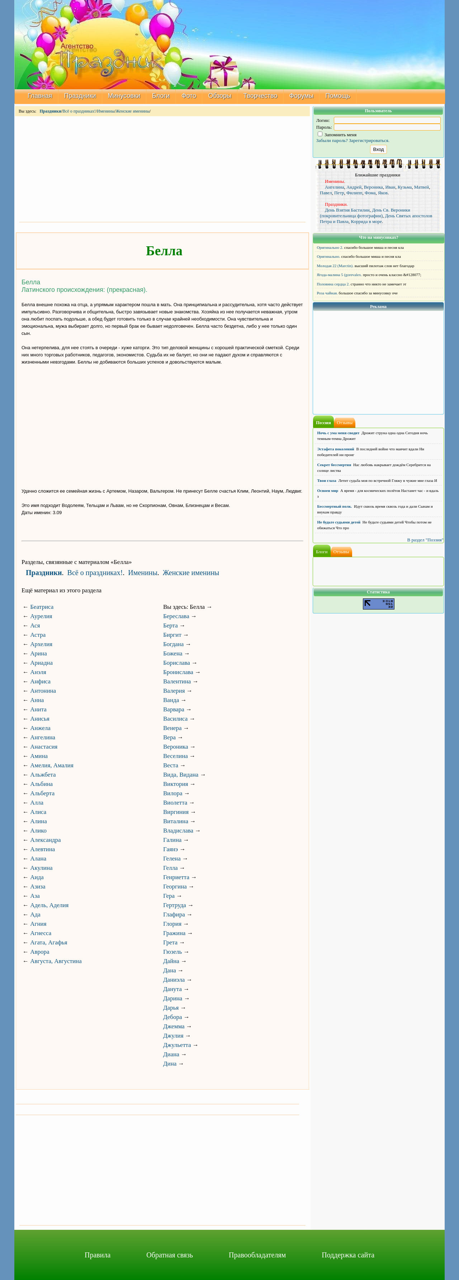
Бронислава (178, 672)
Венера (172, 728)
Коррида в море (366, 221)
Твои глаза (326, 480)
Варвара (173, 709)
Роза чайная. (327, 293)
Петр (339, 192)
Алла (36, 802)
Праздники (80, 95)
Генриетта (176, 877)
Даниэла (174, 979)
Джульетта (177, 1045)
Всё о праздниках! (79, 111)
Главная (40, 95)
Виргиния (176, 812)
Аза (35, 895)
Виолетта (175, 802)
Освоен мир (328, 490)
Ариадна (41, 662)
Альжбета (43, 774)
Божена (173, 653)
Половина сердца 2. (333, 284)
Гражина (174, 933)
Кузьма (405, 187)
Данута (172, 989)
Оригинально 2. (330, 247)
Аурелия (41, 616)
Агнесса (40, 933)
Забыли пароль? (332, 140)
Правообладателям (257, 1255)
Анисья (39, 718)
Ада (35, 914)
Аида (37, 877)
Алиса (38, 812)
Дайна (171, 961)
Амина (39, 756)
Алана (38, 858)
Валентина (177, 681)
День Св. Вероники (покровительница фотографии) (365, 212)
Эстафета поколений (335, 449)
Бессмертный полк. (334, 506)
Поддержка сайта (348, 1255)
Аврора (39, 951)
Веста (170, 765)
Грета (170, 942)
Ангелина (42, 737)
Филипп (354, 192)
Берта (170, 625)
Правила (97, 1255)
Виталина (175, 821)
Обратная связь (169, 1255)
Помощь (337, 95)
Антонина (43, 690)
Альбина (41, 784)
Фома (370, 192)
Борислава (176, 662)
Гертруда (174, 905)
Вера (169, 737)
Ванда (171, 700)
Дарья (171, 1007)
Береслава (176, 616)
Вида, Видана (180, 774)
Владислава (178, 830)
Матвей (421, 187)
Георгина (175, 886)
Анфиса (40, 681)
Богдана (173, 644)
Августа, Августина (56, 961)
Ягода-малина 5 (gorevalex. (339, 274)
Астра (38, 634)
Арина (38, 653)
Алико (38, 830)
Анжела (40, 728)
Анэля (38, 672)
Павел (326, 192)
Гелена (172, 858)
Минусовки (124, 95)
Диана (171, 1054)
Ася (35, 625)
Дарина (172, 998)
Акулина (41, 867)
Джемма (174, 1026)
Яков (383, 192)
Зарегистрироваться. (369, 140)
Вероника (175, 746)
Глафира (174, 914)
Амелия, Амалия (52, 765)
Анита (38, 709)
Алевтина (42, 849)
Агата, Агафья (48, 942)
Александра (45, 839)
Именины (105, 111)
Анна (37, 700)
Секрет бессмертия (334, 465)
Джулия (173, 1035)
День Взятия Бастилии (347, 210)
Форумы (301, 95)
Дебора (172, 1017)
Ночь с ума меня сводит (338, 433)
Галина (172, 839)
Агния (38, 923)
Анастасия (43, 746)
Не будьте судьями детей (339, 522)
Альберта (42, 793)
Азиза (37, 886)
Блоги (161, 95)
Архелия (41, 644)
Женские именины (133, 111)
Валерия (174, 690)
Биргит (172, 634)
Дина (169, 1063)
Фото (188, 95)
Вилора (172, 793)
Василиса (175, 718)
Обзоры (219, 95)
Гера (169, 895)
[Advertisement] (162, 168)
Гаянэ (170, 849)
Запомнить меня (337, 134)
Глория (172, 923)
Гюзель (172, 951)
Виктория (175, 784)
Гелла (170, 867)
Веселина (175, 756)
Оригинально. (328, 256)
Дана (169, 970)
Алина (38, 821)
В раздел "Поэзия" (425, 539)
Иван (390, 187)
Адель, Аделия (49, 905)
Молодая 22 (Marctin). (335, 266)
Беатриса (41, 606)
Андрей (353, 187)
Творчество (260, 95)
